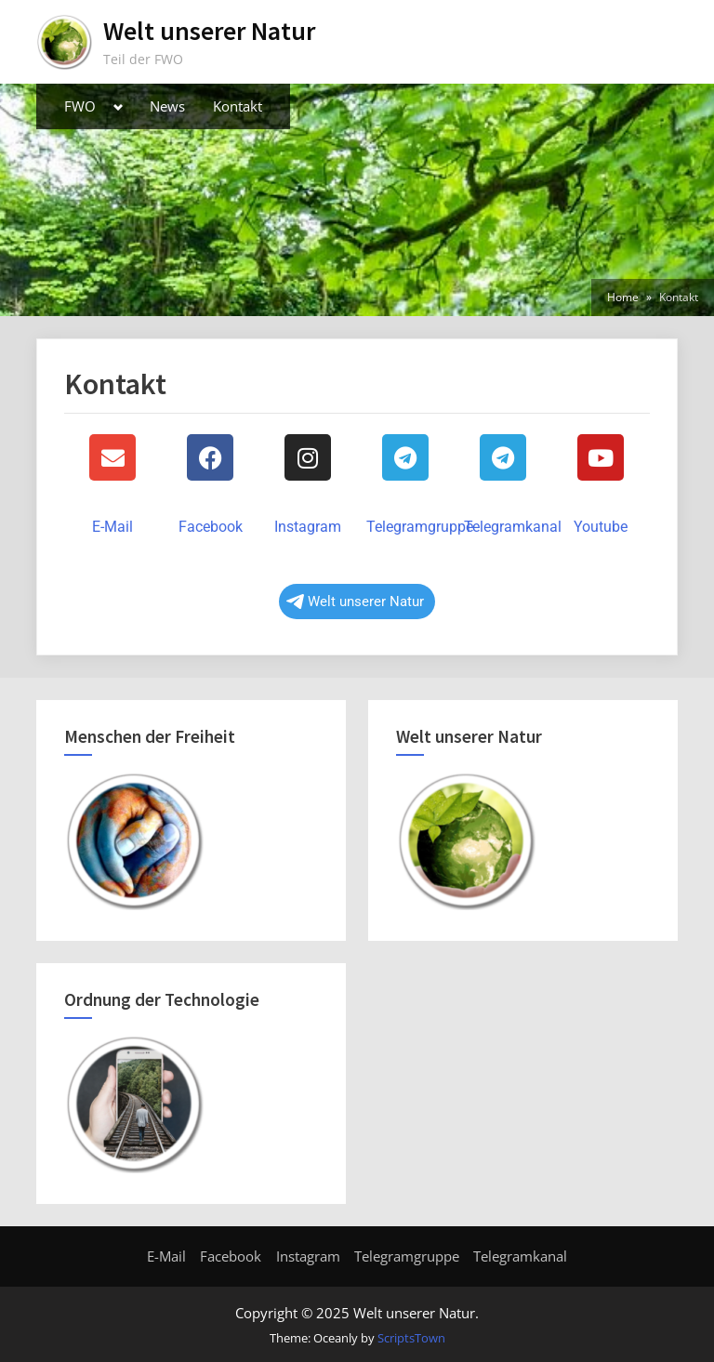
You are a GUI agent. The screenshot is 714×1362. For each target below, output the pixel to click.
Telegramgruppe (419, 527)
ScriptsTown (411, 1337)
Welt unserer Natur (209, 30)
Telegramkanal (513, 527)
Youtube (601, 527)
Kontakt (237, 106)
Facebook (210, 527)
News (167, 106)
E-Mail (112, 527)
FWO (80, 106)
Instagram (307, 527)
